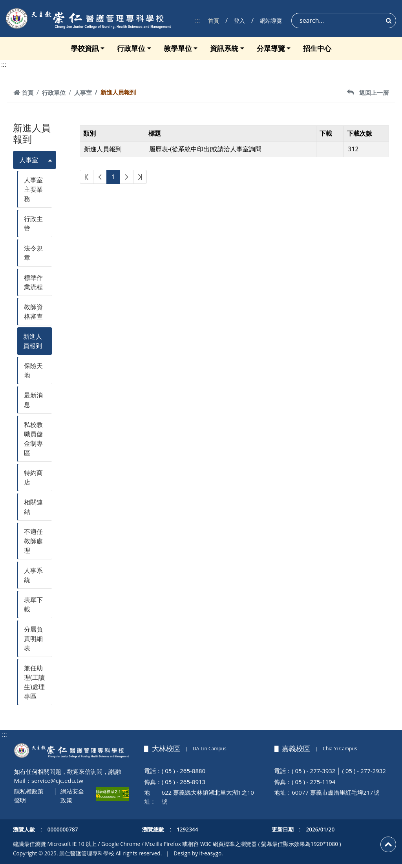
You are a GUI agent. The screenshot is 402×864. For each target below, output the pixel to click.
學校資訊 (85, 48)
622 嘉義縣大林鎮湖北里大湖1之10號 (207, 796)
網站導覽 (271, 20)
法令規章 (33, 253)
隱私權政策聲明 (29, 795)
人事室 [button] (28, 160)
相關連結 (33, 507)
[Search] (343, 20)
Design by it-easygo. (198, 853)
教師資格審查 (33, 312)
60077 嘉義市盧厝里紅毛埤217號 (335, 792)
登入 (239, 20)
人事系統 (33, 575)
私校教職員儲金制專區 (33, 438)
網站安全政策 (72, 795)
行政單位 (131, 48)
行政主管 (33, 223)
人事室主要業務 (33, 189)
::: (197, 20)
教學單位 (178, 48)
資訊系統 (224, 48)
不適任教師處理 (33, 541)
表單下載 (33, 604)
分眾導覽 (271, 48)
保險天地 (33, 370)
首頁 (213, 20)
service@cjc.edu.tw (57, 780)
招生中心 (317, 48)
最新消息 (33, 400)
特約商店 (33, 477)
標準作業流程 (33, 282)
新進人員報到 (32, 341)
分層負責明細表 (33, 638)
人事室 (83, 92)
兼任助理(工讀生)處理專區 (34, 682)
